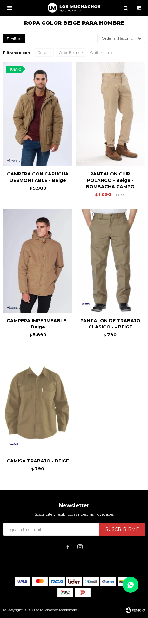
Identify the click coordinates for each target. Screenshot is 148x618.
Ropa (42, 52)
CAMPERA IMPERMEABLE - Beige (38, 324)
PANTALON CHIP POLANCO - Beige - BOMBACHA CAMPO (110, 180)
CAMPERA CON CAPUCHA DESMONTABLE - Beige (38, 177)
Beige (69, 52)
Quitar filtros (101, 52)
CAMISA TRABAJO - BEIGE (38, 461)
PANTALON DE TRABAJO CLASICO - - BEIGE (110, 324)
